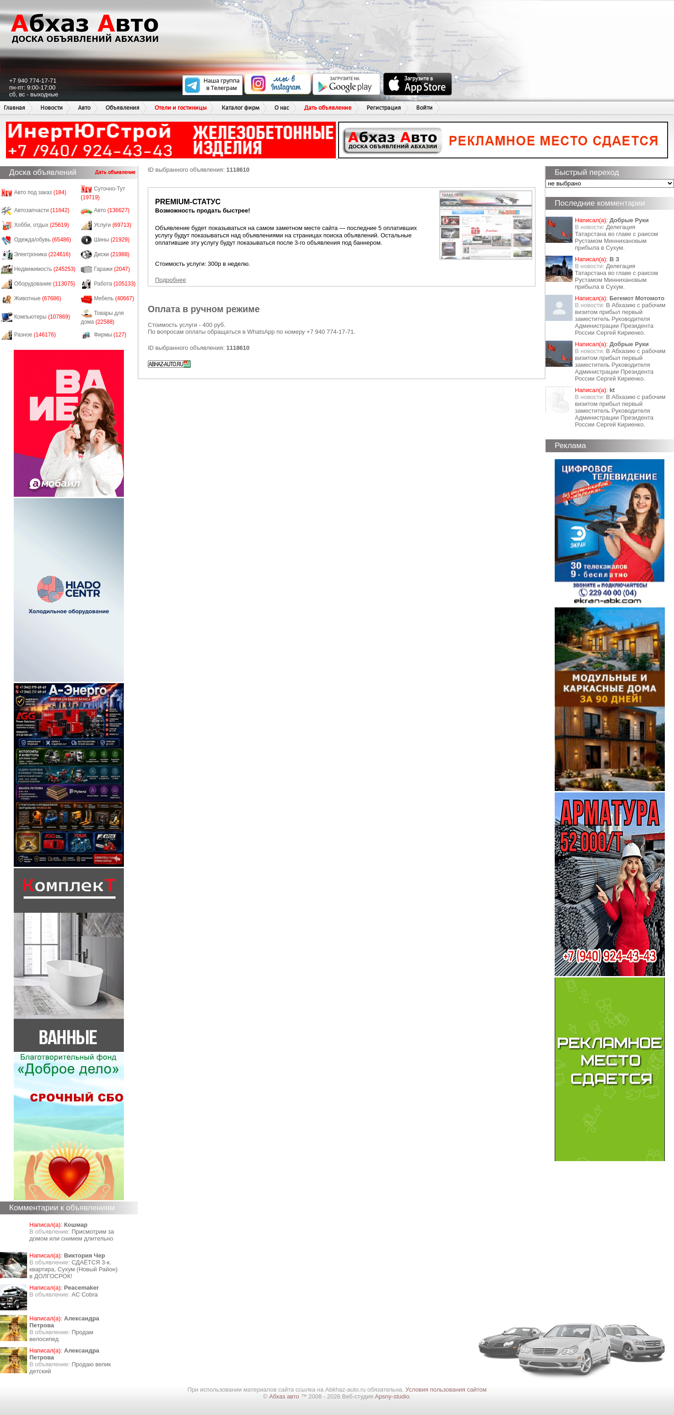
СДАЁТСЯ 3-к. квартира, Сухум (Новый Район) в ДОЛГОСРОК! (73, 1269)
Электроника (42, 254)
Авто (84, 107)
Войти (424, 107)
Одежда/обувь (42, 239)
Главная (14, 107)
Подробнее (170, 279)
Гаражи (112, 269)
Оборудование (44, 284)
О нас (281, 107)
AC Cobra (85, 1294)
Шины (112, 239)
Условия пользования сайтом (446, 1389)
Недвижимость (45, 269)
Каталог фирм (240, 107)
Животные (37, 298)
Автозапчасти (42, 210)
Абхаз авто (285, 1396)
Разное (35, 334)
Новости (51, 107)
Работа (115, 284)
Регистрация (384, 107)
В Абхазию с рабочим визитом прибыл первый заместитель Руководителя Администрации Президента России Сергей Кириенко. (620, 319)
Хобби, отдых (41, 225)
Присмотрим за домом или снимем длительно (71, 1235)
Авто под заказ (40, 192)
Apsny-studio (392, 1396)
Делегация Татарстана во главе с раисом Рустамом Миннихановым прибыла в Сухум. (616, 237)
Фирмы (110, 334)
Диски (112, 254)
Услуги (113, 225)
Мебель (114, 298)
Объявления (122, 107)
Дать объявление (327, 107)
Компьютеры (42, 317)
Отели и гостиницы (180, 107)
